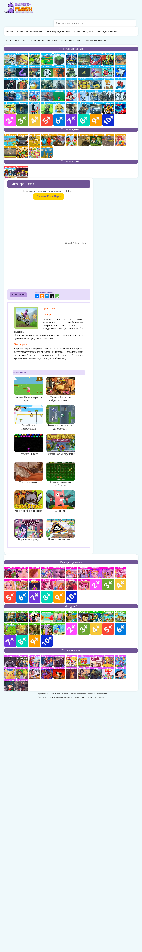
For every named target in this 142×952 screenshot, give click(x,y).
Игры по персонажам (43, 40)
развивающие (47, 616)
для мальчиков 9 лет (96, 120)
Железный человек (47, 661)
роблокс (22, 661)
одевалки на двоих (120, 140)
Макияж (22, 572)
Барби (10, 584)
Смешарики (59, 629)
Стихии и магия (28, 473)
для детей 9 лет (34, 641)
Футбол (47, 71)
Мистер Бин (120, 673)
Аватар (84, 59)
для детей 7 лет (10, 641)
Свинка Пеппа (59, 616)
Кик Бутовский (71, 661)
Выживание (108, 95)
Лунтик (47, 629)
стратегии (22, 59)
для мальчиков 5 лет (47, 120)
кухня (71, 572)
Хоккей (84, 95)
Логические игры (22, 629)
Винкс (120, 572)
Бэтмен (10, 661)
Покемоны (10, 673)
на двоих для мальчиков (22, 140)
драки (10, 71)
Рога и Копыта (34, 673)
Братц (96, 661)
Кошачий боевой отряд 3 (28, 502)
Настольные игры (10, 616)
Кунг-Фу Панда (59, 673)
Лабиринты (22, 616)
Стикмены (34, 108)
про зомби (108, 59)
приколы (59, 108)
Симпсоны (108, 661)
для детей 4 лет (96, 629)
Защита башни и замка (84, 83)
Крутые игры (71, 95)
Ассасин (59, 83)
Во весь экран (18, 294)
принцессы (59, 584)
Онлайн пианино (95, 40)
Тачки (120, 108)
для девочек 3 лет (108, 584)
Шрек (22, 673)
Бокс (120, 83)
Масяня (10, 685)
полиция (10, 95)
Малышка (96, 572)
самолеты (120, 71)
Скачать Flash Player (49, 196)
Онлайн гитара (70, 40)
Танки (71, 83)
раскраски (108, 616)
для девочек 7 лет (34, 597)
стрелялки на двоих (84, 140)
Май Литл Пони (47, 572)
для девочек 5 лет (10, 597)
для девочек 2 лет (96, 584)
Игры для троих (16, 40)
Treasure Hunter (28, 444)
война (71, 71)
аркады (96, 616)
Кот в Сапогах (71, 673)
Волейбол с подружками (28, 417)
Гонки (96, 108)
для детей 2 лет (71, 629)
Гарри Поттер (84, 673)
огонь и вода (47, 140)
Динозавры (96, 71)
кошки (84, 584)
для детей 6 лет (120, 629)
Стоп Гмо (60, 501)
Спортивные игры (47, 59)
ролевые (120, 59)
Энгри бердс (34, 95)
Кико (108, 673)
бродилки (59, 95)
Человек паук (47, 95)
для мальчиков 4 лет (34, 120)
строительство (108, 83)
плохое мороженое (22, 152)
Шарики (34, 584)
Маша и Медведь (34, 629)
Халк (96, 673)
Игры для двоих (107, 31)
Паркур (84, 71)
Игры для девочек (58, 31)
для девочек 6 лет (22, 597)
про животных (120, 616)
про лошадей (71, 584)
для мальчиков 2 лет (10, 120)
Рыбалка (34, 83)
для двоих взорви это (34, 152)
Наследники (59, 661)
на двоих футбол (10, 152)
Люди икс (71, 59)
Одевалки (84, 572)
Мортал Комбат (34, 71)
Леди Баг (10, 572)
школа (34, 616)
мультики (84, 616)
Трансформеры (108, 108)
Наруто (22, 95)
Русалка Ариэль (34, 661)
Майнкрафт (59, 59)
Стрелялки (47, 83)
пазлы (71, 616)
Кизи (84, 661)
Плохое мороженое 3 (60, 530)
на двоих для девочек (10, 140)
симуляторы (34, 59)
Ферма (22, 584)
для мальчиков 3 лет (22, 120)
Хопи (120, 661)
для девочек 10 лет (71, 597)
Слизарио (22, 71)
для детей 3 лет (84, 629)
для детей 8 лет (22, 641)
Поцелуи (34, 572)
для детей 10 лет (47, 641)
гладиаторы (71, 108)
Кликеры (10, 108)
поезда (96, 83)
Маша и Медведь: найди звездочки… (60, 389)
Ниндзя (47, 108)
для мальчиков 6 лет (59, 120)
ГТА (120, 95)
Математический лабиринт (60, 474)
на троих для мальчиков (22, 172)
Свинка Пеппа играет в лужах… (28, 389)
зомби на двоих (96, 140)
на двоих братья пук (71, 140)
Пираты (84, 108)
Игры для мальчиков (30, 31)
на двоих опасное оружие (47, 152)
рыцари (10, 83)
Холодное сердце (59, 572)
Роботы (59, 71)
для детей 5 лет (108, 629)
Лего (96, 95)
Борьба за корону (28, 530)
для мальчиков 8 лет (84, 120)
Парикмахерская (47, 584)
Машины (96, 59)
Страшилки (22, 108)
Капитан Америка (22, 685)
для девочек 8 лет (47, 597)
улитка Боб (10, 629)
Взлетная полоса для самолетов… (60, 417)
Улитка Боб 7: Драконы (60, 444)
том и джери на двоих (34, 140)
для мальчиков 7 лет (71, 120)
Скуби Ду (47, 673)
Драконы (22, 83)
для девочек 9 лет (59, 597)
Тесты (108, 572)
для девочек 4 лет (120, 584)
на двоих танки (59, 140)
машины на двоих (108, 140)
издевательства (108, 71)
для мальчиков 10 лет (108, 120)
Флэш (9, 31)
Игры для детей (83, 31)
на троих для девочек (10, 172)
